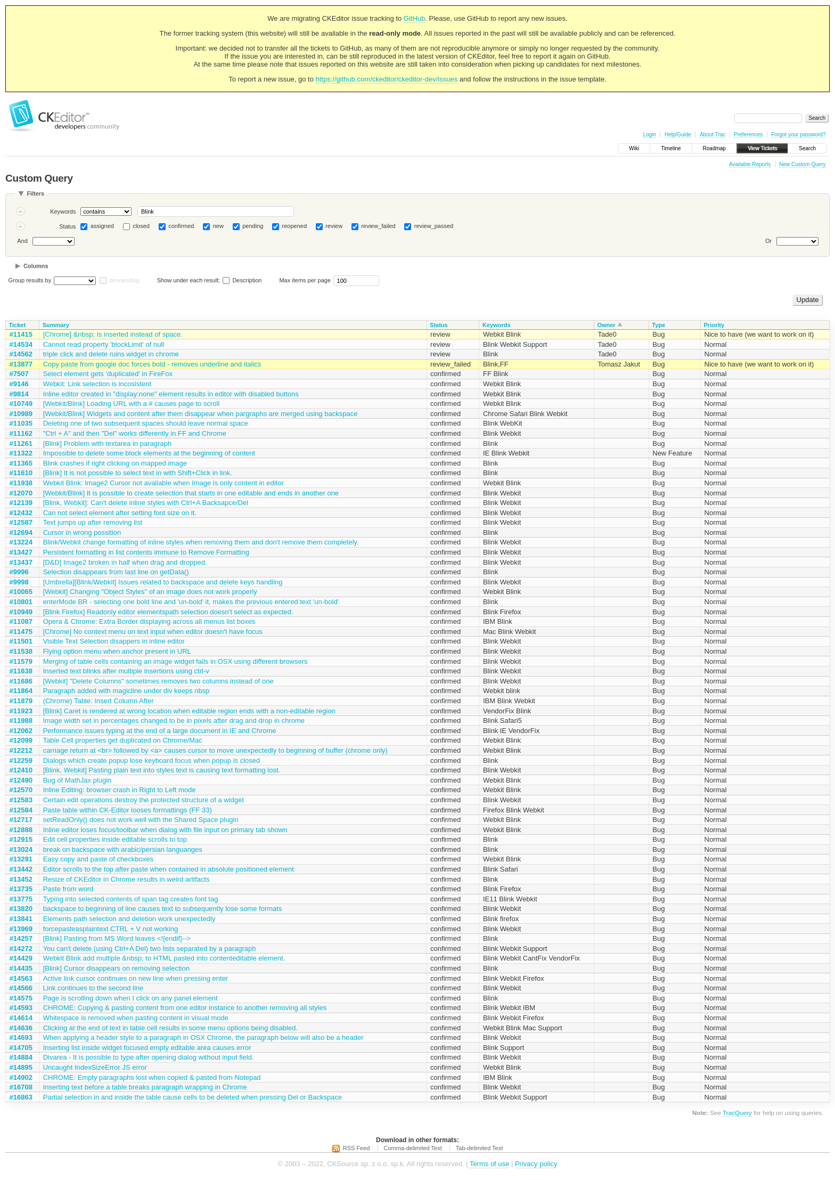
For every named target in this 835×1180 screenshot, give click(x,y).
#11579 (21, 661)
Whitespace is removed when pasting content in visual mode (135, 1018)
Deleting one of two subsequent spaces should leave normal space (145, 423)
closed (141, 226)
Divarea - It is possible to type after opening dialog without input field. (148, 1057)
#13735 (21, 889)
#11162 (21, 433)
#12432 (21, 513)
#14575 (21, 998)
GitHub (414, 18)
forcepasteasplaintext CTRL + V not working (110, 929)
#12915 (21, 839)
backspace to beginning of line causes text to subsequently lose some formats (162, 909)
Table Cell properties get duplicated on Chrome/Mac (122, 740)
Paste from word (68, 889)
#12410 (21, 770)
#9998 (19, 582)
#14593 (21, 1008)
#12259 (21, 760)
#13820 (21, 909)
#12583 (21, 800)
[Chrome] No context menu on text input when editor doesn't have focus (153, 632)
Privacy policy (536, 1164)
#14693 (21, 1037)
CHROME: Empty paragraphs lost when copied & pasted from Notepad (152, 1077)
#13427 (21, 552)
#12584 (21, 810)
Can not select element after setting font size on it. (120, 513)
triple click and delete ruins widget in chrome (111, 354)
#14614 (21, 1018)
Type (658, 325)
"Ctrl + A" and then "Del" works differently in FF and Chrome (134, 433)
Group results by (30, 280)
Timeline (671, 148)
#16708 (21, 1087)
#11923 (21, 711)
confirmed (181, 226)
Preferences (748, 134)
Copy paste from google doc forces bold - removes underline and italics (152, 364)
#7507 (19, 374)
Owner (606, 325)
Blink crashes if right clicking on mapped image (115, 463)
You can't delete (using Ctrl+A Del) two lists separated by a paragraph (149, 949)
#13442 (21, 869)
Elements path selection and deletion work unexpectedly (129, 919)
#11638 (21, 671)
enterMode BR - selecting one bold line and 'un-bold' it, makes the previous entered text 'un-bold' (191, 602)
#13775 (21, 899)
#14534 (21, 344)
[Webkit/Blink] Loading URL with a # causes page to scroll (131, 404)
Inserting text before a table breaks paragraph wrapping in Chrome (145, 1087)
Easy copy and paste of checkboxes (98, 859)
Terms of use (489, 1164)
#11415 (21, 334)
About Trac (712, 134)
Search (807, 148)
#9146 (19, 384)
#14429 (21, 958)
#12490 (21, 780)
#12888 (21, 830)
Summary (56, 325)
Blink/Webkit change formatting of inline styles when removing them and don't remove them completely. (201, 542)
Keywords (63, 211)
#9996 (19, 572)
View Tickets (762, 148)
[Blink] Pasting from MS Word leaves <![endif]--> (117, 938)
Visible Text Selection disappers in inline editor (114, 641)
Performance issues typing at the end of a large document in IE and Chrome (159, 731)
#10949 (21, 612)
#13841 (21, 919)
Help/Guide (678, 134)
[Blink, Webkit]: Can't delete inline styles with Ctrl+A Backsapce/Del (146, 503)
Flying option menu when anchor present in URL (117, 651)
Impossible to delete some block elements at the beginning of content (149, 453)
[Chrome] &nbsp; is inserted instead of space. (113, 334)
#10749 (21, 404)
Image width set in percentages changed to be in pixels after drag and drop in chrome (174, 721)
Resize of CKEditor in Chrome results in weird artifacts (126, 879)
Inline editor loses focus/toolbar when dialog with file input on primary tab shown (165, 830)
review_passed (433, 226)
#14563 (21, 978)
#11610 (21, 473)
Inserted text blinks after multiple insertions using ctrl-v (126, 671)
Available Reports (750, 164)
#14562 (21, 354)
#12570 (21, 790)
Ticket (17, 325)
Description (242, 280)
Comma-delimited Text (413, 1148)
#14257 (21, 938)
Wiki (634, 148)
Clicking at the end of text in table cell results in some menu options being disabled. (170, 1028)
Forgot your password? (798, 134)
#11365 (21, 463)
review (333, 226)
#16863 (21, 1097)
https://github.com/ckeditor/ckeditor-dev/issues (387, 79)
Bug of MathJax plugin (77, 780)
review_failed (378, 226)
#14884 (21, 1057)
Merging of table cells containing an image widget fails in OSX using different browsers (175, 661)
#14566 (21, 988)
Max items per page (305, 280)
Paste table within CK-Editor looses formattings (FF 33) (127, 810)
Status (67, 226)
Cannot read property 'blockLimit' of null (104, 344)
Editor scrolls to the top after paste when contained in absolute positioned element (168, 869)
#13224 (21, 542)
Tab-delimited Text (479, 1148)
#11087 (21, 621)
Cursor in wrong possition (82, 532)
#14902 (21, 1077)
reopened (294, 226)
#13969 (21, 929)
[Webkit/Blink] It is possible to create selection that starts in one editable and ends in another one (191, 493)
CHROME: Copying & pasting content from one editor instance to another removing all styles (185, 1008)
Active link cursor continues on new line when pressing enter (135, 978)
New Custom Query (802, 164)
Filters (35, 193)
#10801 (21, 602)
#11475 (21, 632)
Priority (714, 325)
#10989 (21, 414)
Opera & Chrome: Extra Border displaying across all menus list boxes (149, 621)
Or (768, 241)
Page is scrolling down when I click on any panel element (130, 998)
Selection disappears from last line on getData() (116, 572)
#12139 (21, 503)
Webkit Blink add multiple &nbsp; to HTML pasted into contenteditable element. (164, 958)
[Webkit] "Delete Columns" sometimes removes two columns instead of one (158, 681)
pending (252, 226)
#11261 (21, 443)
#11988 (21, 721)
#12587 (21, 522)
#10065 (21, 592)
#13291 (21, 859)
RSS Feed (356, 1148)
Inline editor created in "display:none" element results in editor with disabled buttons (171, 394)
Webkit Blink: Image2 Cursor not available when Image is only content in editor (163, 483)
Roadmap (714, 148)
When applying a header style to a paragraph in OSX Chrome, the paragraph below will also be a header (203, 1037)
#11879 (21, 701)
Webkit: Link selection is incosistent (97, 384)
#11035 (21, 423)
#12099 (21, 740)
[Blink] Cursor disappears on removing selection (116, 968)
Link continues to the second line (93, 988)
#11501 (21, 641)
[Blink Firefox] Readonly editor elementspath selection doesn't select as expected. (168, 612)
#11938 (21, 483)
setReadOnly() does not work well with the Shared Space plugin (141, 820)
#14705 (21, 1048)
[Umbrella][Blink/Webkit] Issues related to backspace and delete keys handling (163, 582)
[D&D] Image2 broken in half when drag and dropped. (125, 562)
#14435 (21, 968)
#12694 (21, 532)
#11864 (21, 691)
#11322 (21, 453)
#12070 (21, 493)
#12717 (21, 820)
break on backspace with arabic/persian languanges (122, 849)
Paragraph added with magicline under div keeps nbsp (126, 691)
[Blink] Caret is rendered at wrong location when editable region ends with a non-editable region (189, 711)
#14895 (21, 1067)
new (218, 226)
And (22, 241)
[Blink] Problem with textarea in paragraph (107, 443)
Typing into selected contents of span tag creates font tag (130, 899)
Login (649, 134)
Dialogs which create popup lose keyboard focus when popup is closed (151, 760)
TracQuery (737, 1112)
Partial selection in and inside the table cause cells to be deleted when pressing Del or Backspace (192, 1097)
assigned (102, 226)
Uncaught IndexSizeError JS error (95, 1067)
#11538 (21, 651)
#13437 (21, 562)
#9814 (19, 394)
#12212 (21, 750)
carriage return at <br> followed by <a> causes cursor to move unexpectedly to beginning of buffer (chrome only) (215, 750)
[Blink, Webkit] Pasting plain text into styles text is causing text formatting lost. (162, 770)
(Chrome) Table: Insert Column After (98, 701)
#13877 (21, 364)
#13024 (21, 849)
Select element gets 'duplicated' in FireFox (108, 374)
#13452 (21, 879)
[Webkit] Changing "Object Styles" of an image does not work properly (150, 592)
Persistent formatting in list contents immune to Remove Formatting (146, 552)
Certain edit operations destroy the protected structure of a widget (143, 800)
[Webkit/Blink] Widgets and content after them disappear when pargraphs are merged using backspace (200, 414)
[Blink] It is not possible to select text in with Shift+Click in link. (137, 473)
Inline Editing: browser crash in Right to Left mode (119, 790)
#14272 (21, 949)
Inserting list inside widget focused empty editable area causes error (147, 1048)
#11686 (21, 681)
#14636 (21, 1028)
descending (124, 280)
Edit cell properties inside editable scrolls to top (115, 839)
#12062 (21, 731)
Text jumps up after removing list (92, 522)
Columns (35, 266)
